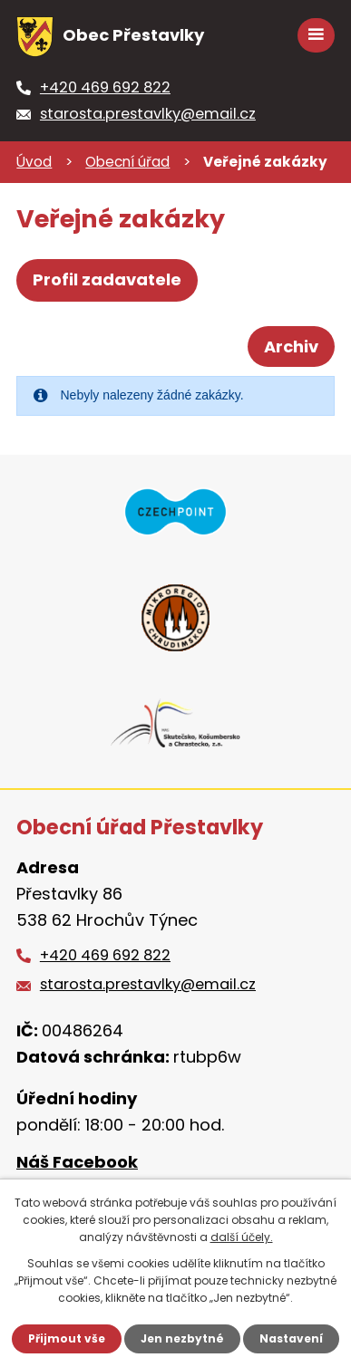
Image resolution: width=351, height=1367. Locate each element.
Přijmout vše (66, 1338)
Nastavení (291, 1338)
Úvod (34, 161)
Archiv (291, 346)
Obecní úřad (127, 161)
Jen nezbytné (182, 1338)
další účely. (241, 1237)
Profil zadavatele (107, 279)
